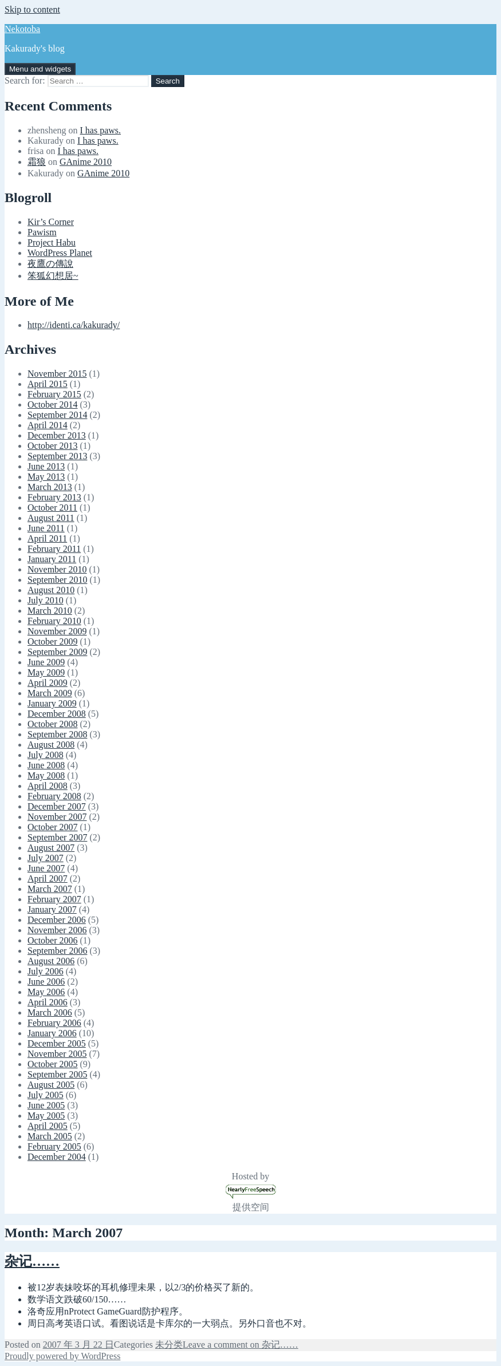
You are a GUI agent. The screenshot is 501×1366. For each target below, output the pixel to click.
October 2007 (52, 827)
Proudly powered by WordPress (62, 1356)
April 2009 (47, 683)
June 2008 (46, 765)
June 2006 (46, 981)
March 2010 (49, 610)
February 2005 (54, 1146)
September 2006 (57, 951)
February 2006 (54, 1023)
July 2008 (45, 755)
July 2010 (45, 600)
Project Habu (51, 242)
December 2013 (56, 435)
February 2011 (54, 549)
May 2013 (46, 476)
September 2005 (57, 1074)
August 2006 (50, 961)
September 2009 (57, 652)
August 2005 (50, 1084)
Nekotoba (22, 29)
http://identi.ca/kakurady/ (73, 325)
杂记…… (32, 1261)
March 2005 (49, 1136)
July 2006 (45, 971)
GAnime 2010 (86, 162)
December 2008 (56, 713)
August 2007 (50, 847)
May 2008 (46, 775)
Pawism (42, 232)
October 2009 (52, 641)
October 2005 (52, 1064)
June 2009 (46, 662)
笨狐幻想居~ (52, 276)
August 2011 (50, 518)
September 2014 (57, 415)
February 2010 (54, 621)
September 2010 (57, 580)
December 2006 (56, 920)
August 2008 (50, 744)
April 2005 (47, 1126)
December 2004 (56, 1157)
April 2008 (47, 786)
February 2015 (54, 394)
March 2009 (49, 693)
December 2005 (56, 1043)
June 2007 (46, 868)
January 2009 (52, 703)
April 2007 (47, 878)
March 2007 (49, 889)
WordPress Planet (59, 253)
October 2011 (52, 507)
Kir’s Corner (50, 222)
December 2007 (56, 806)
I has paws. (100, 130)
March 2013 (49, 487)
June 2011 (46, 528)
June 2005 (46, 1105)
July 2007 (45, 858)
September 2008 (57, 734)
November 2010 (57, 569)
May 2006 (46, 992)
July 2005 (45, 1095)
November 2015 (57, 373)
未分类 (169, 1344)
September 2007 (57, 837)
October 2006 (52, 940)
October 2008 (52, 724)
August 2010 (50, 590)
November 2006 (57, 930)
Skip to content (32, 9)
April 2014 (47, 425)
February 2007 (54, 899)
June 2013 (46, 466)
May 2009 (46, 672)
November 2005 (57, 1054)
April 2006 (47, 1002)
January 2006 (52, 1033)
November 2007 (57, 817)
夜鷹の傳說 (50, 264)
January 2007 (52, 909)
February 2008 (54, 796)
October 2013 (52, 446)
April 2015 (47, 384)
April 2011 (47, 538)
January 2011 (51, 559)
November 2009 (57, 631)
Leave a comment (240, 1344)
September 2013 (57, 456)
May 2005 (46, 1115)
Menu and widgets (40, 69)
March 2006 (49, 1012)
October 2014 (52, 404)
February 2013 (54, 497)
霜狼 (36, 162)
